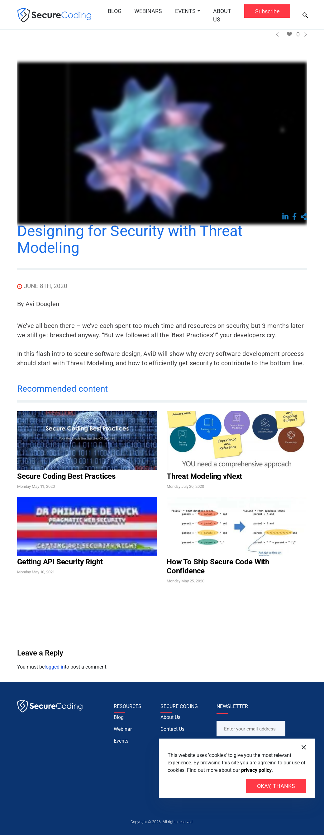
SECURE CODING (179, 706)
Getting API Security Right (59, 561)
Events (185, 11)
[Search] (305, 15)
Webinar (123, 736)
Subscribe (267, 11)
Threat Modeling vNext (204, 476)
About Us (222, 15)
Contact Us (172, 736)
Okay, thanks (276, 786)
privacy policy (256, 770)
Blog (115, 11)
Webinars (148, 11)
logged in (55, 667)
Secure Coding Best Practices (66, 476)
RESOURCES (127, 706)
